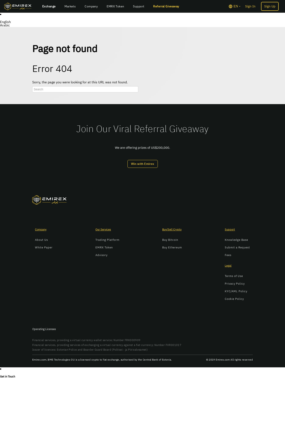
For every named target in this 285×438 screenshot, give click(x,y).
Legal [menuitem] (228, 266)
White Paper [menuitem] (44, 247)
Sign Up (269, 6)
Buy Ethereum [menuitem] (172, 247)
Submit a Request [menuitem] (237, 247)
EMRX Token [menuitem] (115, 6)
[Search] (85, 89)
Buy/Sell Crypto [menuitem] (172, 229)
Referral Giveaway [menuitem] (166, 6)
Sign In (250, 6)
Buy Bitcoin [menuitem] (170, 240)
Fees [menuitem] (228, 255)
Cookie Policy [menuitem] (234, 299)
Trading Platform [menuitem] (107, 240)
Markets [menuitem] (70, 6)
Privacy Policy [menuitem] (235, 284)
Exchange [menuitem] (49, 6)
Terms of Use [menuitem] (234, 276)
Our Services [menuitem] (103, 229)
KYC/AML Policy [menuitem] (236, 291)
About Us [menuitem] (41, 240)
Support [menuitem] (138, 6)
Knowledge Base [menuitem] (236, 240)
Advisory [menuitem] (101, 255)
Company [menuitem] (91, 6)
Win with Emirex (142, 164)
